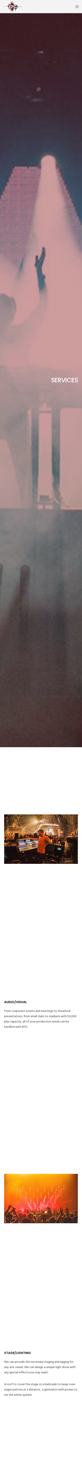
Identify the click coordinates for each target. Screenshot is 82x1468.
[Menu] (75, 6)
